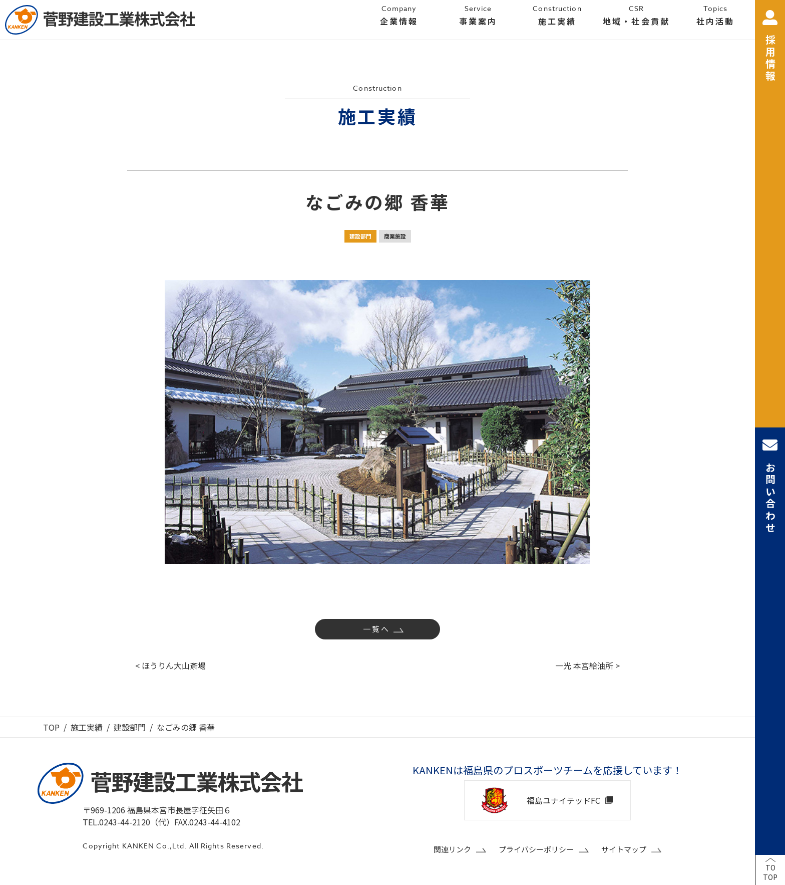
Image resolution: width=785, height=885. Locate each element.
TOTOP (770, 872)
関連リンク (452, 849)
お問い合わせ (769, 485)
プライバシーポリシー (536, 849)
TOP (51, 727)
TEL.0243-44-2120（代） (128, 822)
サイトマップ (623, 849)
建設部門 (360, 236)
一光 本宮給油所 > (587, 665)
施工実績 (87, 727)
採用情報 (769, 46)
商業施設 (395, 236)
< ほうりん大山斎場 (170, 665)
